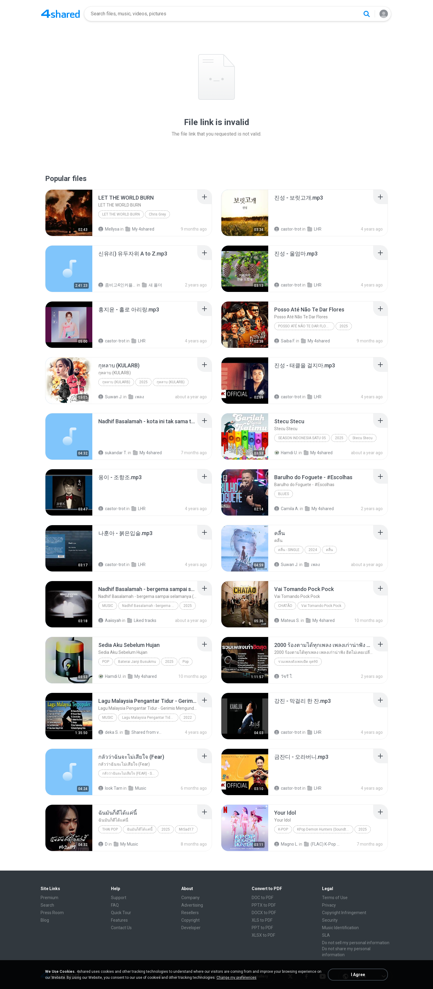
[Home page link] (60, 14)
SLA (326, 935)
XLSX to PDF (263, 935)
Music (107, 606)
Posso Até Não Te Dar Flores (305, 326)
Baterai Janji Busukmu (137, 662)
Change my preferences (236, 977)
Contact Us (121, 927)
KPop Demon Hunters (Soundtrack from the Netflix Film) (325, 829)
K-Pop (283, 829)
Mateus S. (287, 620)
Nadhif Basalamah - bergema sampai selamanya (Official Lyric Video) (150, 606)
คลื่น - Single (288, 550)
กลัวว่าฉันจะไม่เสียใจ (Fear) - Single (130, 773)
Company (190, 897)
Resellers (190, 912)
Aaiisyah (109, 620)
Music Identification (340, 927)
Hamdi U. (286, 452)
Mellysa (108, 229)
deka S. (108, 732)
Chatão (285, 606)
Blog (45, 920)
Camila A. (286, 508)
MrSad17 (186, 829)
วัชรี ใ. (283, 676)
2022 (187, 717)
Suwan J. (110, 396)
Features (119, 920)
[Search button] (366, 14)
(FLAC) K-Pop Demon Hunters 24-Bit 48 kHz (323, 844)
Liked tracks (141, 620)
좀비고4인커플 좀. (117, 285)
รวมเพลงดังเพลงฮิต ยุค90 (298, 662)
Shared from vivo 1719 (143, 732)
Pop (105, 662)
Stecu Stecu (362, 438)
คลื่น (329, 550)
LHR (314, 229)
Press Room (52, 912)
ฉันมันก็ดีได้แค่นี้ (139, 829)
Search (47, 905)
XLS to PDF (262, 920)
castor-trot (287, 229)
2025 (343, 326)
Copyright (190, 920)
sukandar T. (112, 452)
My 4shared (139, 229)
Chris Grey (157, 214)
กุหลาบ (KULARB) (116, 382)
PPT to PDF (262, 927)
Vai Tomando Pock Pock (321, 606)
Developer (191, 927)
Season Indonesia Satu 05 (302, 438)
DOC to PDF (262, 897)
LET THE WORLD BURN (121, 214)
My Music (126, 844)
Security (330, 920)
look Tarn (110, 788)
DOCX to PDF (264, 912)
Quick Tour (121, 912)
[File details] (68, 213)
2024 (313, 550)
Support (118, 897)
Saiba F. (284, 340)
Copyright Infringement (344, 912)
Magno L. (286, 844)
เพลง (136, 396)
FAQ (115, 905)
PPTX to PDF (264, 905)
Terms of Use (335, 897)
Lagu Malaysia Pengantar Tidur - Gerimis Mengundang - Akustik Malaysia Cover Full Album (150, 717)
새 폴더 (152, 285)
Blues (283, 494)
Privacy (329, 905)
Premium (49, 897)
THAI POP (110, 829)
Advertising (192, 905)
